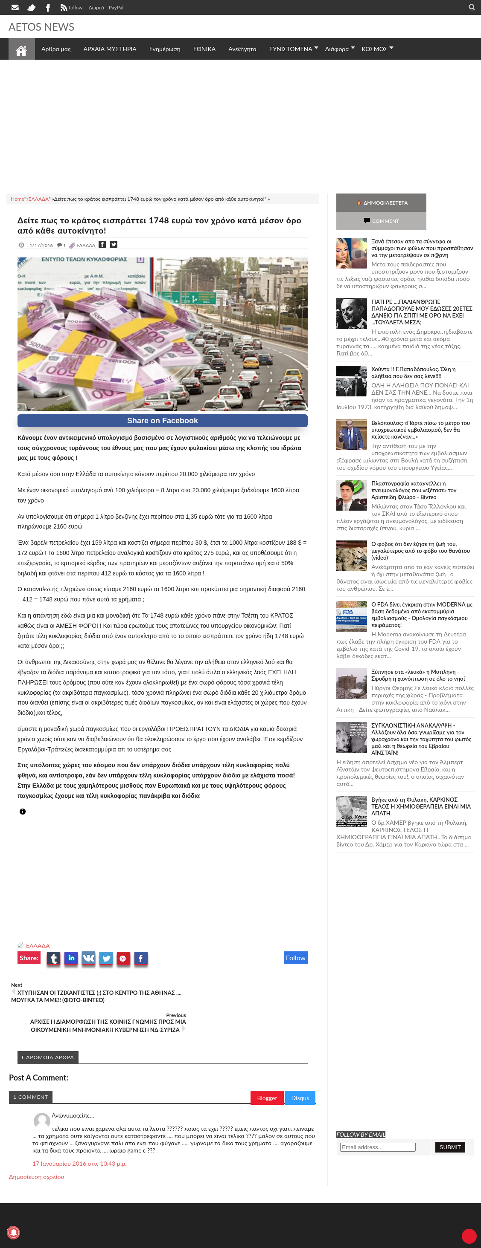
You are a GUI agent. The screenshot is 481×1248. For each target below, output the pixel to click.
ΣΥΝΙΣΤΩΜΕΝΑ (290, 48)
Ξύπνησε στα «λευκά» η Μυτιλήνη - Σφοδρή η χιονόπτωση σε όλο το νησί (418, 657)
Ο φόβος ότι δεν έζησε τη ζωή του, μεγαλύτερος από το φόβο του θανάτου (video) (420, 532)
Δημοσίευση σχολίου (36, 1153)
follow (70, 8)
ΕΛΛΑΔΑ (38, 945)
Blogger (267, 1074)
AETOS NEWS (44, 26)
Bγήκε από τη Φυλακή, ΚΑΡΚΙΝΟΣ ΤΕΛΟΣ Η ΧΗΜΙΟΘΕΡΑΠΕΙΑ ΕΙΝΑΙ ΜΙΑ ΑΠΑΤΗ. (421, 788)
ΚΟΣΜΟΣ (375, 48)
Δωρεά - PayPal (106, 7)
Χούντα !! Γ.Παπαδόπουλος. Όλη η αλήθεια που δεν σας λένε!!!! (413, 354)
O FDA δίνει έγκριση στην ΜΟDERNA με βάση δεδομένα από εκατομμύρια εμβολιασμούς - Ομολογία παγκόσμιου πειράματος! (421, 596)
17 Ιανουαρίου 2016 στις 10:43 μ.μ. (79, 1140)
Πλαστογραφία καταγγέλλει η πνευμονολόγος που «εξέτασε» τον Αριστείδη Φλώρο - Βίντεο (413, 472)
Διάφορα (337, 48)
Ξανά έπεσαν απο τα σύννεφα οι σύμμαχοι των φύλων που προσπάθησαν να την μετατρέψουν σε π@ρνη (422, 230)
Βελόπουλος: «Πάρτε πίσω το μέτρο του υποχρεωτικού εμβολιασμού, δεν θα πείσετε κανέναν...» (420, 411)
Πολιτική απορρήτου (168, 1240)
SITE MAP (130, 1240)
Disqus (300, 1074)
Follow (296, 957)
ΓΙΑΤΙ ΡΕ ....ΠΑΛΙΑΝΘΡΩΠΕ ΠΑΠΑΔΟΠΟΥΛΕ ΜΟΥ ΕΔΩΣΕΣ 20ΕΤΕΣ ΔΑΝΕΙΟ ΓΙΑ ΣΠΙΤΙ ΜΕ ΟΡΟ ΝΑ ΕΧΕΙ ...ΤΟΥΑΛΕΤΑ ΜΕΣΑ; (421, 293)
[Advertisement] (240, 125)
